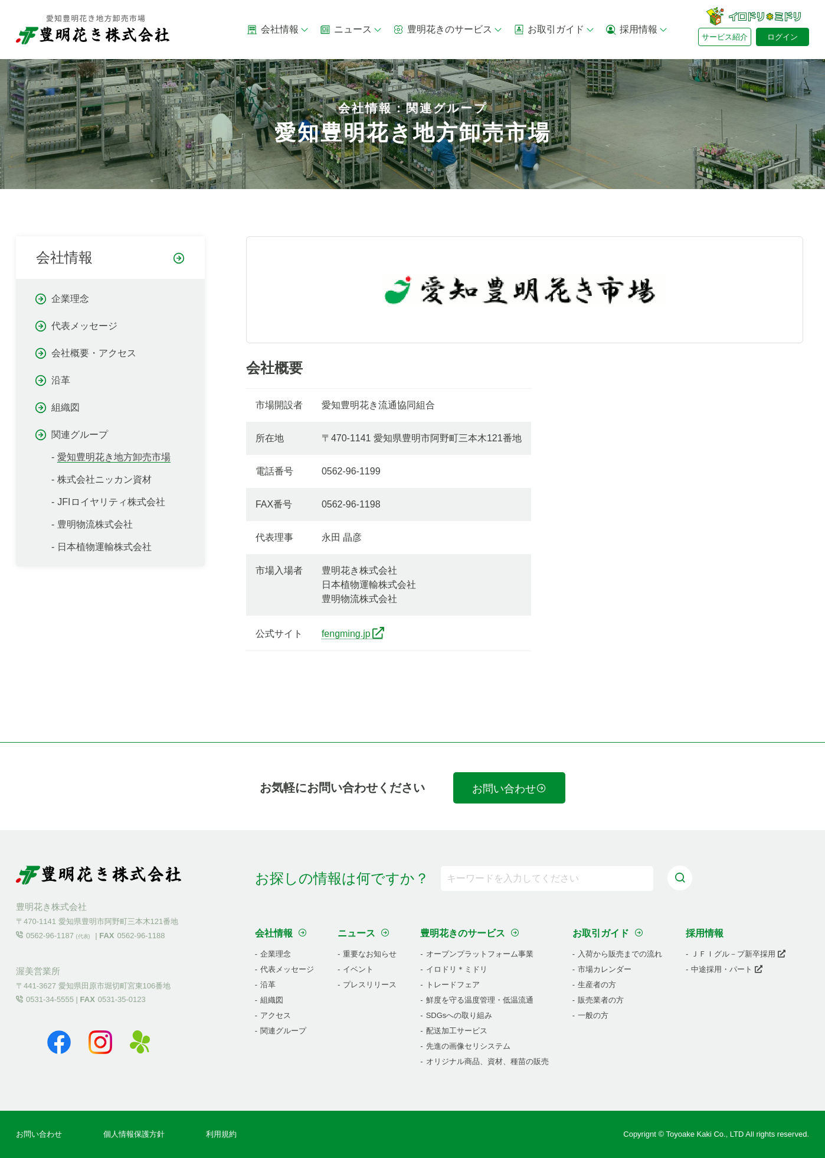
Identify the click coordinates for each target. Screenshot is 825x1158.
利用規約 (221, 1134)
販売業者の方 (601, 1000)
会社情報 (278, 29)
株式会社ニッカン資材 (104, 479)
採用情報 (637, 29)
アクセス (275, 1015)
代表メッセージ (84, 326)
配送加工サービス (456, 1030)
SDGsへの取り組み (459, 1015)
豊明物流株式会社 (95, 524)
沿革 (60, 380)
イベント (358, 969)
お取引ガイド (554, 29)
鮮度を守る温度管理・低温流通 (479, 1000)
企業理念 (70, 299)
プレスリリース (370, 984)
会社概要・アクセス (93, 353)
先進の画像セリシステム (468, 1046)
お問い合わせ (509, 789)
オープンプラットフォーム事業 (479, 953)
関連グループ (79, 435)
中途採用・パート (726, 969)
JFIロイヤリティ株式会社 (111, 502)
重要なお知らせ (370, 953)
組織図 (65, 407)
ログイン (782, 36)
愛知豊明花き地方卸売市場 (114, 457)
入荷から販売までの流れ (620, 953)
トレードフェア (453, 984)
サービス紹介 (725, 36)
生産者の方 (597, 984)
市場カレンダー (604, 969)
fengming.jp (346, 634)
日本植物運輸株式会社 (104, 547)
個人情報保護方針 (134, 1134)
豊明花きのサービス (447, 29)
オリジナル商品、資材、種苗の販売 (487, 1061)
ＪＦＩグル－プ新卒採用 (738, 953)
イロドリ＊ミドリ (456, 969)
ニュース (351, 29)
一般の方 (593, 1015)
